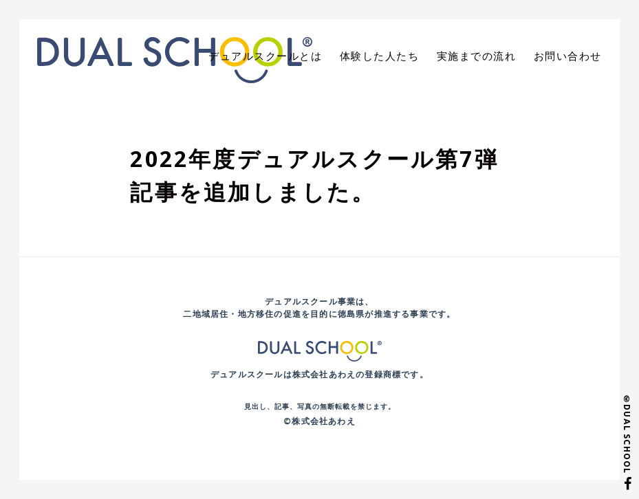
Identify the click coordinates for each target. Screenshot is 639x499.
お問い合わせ (570, 56)
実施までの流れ (483, 56)
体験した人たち (392, 56)
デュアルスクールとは (284, 56)
